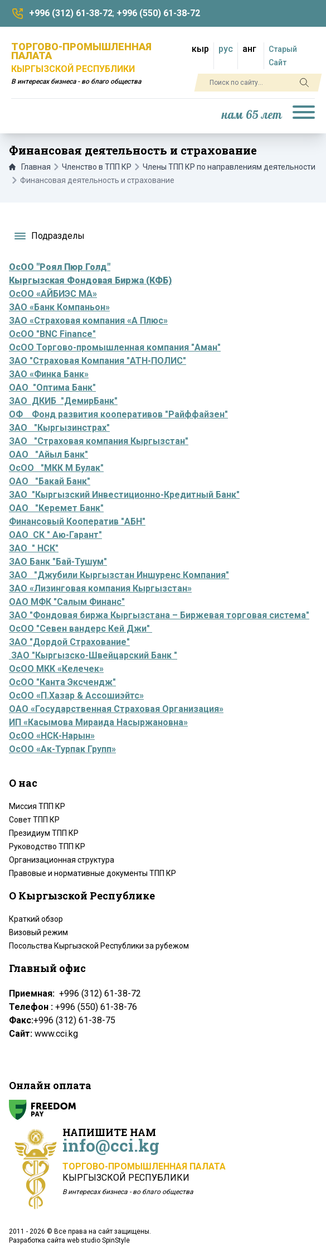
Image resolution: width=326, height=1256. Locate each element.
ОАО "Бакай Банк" (49, 481)
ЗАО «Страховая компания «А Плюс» (88, 320)
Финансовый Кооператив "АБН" (77, 521)
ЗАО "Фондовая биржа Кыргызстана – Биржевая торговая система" (159, 615)
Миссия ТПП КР (37, 806)
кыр (200, 49)
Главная (30, 166)
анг (249, 49)
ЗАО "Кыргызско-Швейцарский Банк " (93, 655)
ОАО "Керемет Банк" (56, 508)
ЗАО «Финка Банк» (49, 374)
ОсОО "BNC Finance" (52, 334)
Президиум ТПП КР (44, 833)
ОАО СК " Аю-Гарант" (55, 535)
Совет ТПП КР (34, 819)
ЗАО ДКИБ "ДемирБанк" (63, 401)
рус (225, 49)
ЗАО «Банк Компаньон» (59, 307)
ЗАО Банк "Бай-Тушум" (58, 561)
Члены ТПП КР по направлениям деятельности (229, 166)
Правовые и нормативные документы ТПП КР (92, 873)
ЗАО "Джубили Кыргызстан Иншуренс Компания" (119, 575)
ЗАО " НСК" (34, 548)
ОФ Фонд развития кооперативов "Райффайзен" (118, 414)
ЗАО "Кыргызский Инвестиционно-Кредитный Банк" (124, 494)
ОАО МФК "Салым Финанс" (67, 601)
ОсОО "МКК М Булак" (56, 468)
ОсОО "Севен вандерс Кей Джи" (80, 628)
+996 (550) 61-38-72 (158, 13)
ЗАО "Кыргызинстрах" (59, 427)
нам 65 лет (252, 115)
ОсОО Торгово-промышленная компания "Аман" (115, 347)
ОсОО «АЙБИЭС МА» (53, 293)
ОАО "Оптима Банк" (52, 387)
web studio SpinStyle (98, 1240)
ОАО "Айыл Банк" (48, 454)
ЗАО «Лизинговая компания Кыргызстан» (100, 588)
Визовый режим (38, 932)
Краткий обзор (36, 919)
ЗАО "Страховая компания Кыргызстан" (98, 441)
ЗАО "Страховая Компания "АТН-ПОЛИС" (97, 360)
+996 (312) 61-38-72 (71, 13)
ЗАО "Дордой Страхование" (69, 642)
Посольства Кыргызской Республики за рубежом (99, 945)
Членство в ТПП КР (97, 166)
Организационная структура (61, 859)
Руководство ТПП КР (47, 846)
